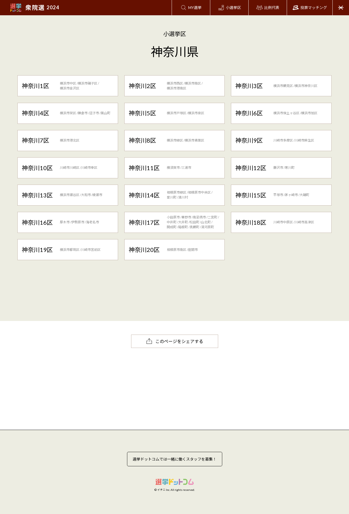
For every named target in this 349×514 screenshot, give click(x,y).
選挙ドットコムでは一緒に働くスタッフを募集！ (175, 459)
